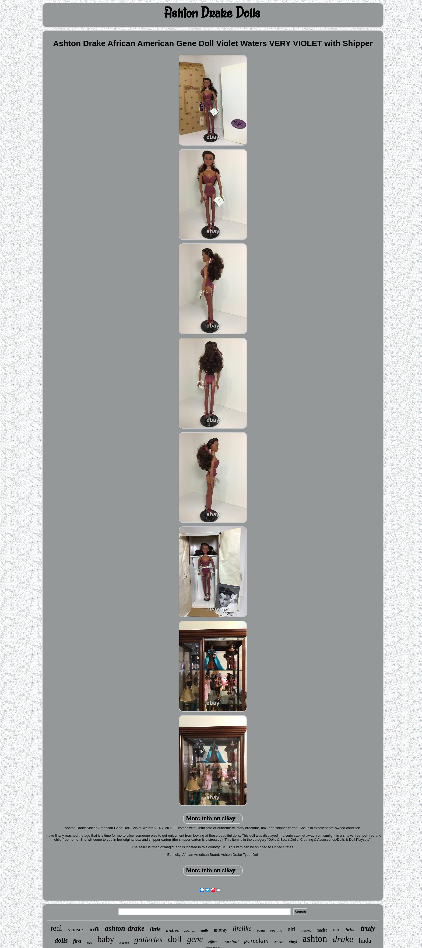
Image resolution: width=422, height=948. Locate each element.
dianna (279, 942)
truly (368, 928)
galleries (148, 939)
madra (322, 930)
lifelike (242, 928)
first (77, 941)
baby (105, 939)
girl (292, 929)
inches (172, 930)
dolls (61, 940)
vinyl (293, 942)
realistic (76, 929)
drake (343, 939)
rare (336, 929)
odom (261, 930)
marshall (230, 941)
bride (350, 929)
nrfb (94, 929)
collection (189, 931)
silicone (124, 942)
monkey (306, 930)
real (56, 928)
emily (205, 930)
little (155, 929)
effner (212, 942)
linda (365, 940)
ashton (315, 938)
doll (175, 939)
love (89, 942)
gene (195, 939)
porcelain (256, 940)
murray (220, 930)
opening (276, 930)
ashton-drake (125, 928)
